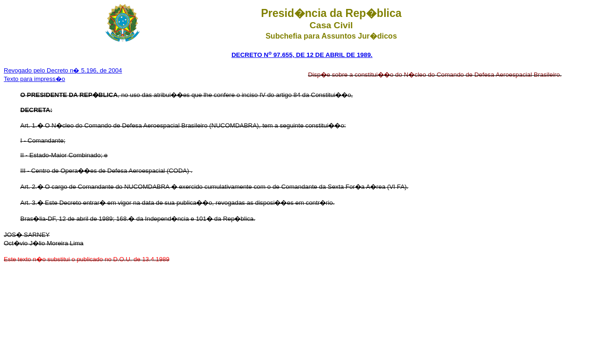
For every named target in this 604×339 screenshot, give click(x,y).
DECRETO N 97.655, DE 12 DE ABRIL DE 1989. (302, 54)
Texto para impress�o (34, 78)
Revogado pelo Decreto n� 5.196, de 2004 (63, 70)
